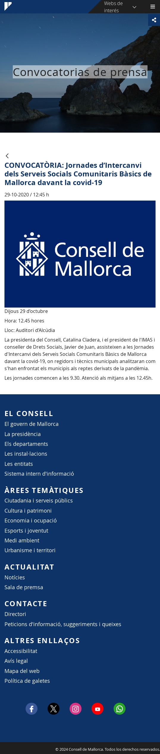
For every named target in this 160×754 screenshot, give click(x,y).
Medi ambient (21, 540)
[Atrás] (7, 156)
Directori (15, 614)
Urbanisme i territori (30, 550)
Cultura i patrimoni (28, 510)
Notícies (14, 577)
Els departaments (26, 443)
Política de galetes (27, 680)
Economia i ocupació (30, 520)
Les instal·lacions (25, 453)
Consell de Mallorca (3, 748)
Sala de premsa (23, 587)
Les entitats (18, 463)
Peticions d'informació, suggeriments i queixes (62, 624)
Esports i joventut (26, 530)
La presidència (22, 434)
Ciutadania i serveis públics (38, 500)
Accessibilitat (20, 651)
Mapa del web (22, 671)
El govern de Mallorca (31, 424)
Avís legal (16, 660)
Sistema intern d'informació (39, 473)
